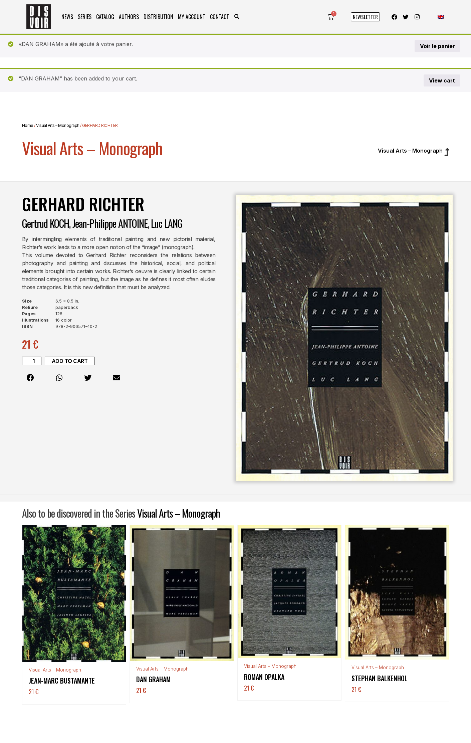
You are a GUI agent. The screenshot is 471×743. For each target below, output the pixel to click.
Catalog (105, 17)
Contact (219, 17)
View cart (442, 80)
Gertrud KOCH (45, 223)
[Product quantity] (31, 361)
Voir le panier (437, 46)
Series (84, 17)
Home (27, 125)
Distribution (158, 17)
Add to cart (70, 361)
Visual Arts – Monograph (57, 125)
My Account (191, 17)
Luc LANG (167, 223)
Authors (129, 17)
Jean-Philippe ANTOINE (110, 223)
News (67, 17)
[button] (236, 16)
